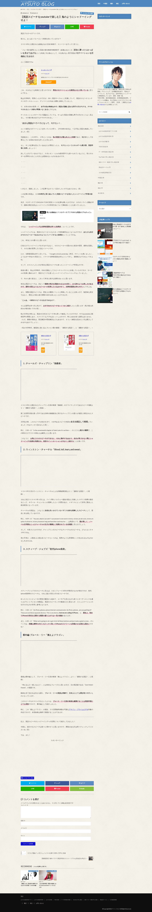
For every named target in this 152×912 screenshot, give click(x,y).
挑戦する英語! (45, 335)
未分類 (101, 193)
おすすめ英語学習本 (106, 136)
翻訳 (111, 3)
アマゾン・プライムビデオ (78, 709)
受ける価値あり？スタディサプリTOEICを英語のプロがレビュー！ (122, 291)
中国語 (105, 3)
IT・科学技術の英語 (106, 152)
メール (24, 828)
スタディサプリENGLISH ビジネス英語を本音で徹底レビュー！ (122, 259)
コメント (24, 805)
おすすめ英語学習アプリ (108, 131)
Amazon (48, 82)
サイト (23, 835)
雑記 (117, 3)
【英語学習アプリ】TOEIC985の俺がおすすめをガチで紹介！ (122, 275)
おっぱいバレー (45, 70)
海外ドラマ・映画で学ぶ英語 (109, 162)
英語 (99, 3)
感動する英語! (83, 335)
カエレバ (46, 73)
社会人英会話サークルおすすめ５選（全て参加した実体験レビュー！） (122, 226)
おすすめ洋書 (104, 141)
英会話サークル (104, 167)
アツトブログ (116, 909)
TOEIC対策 (103, 147)
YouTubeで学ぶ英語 (28, 778)
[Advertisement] (57, 758)
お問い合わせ (126, 3)
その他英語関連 (105, 172)
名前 (23, 820)
